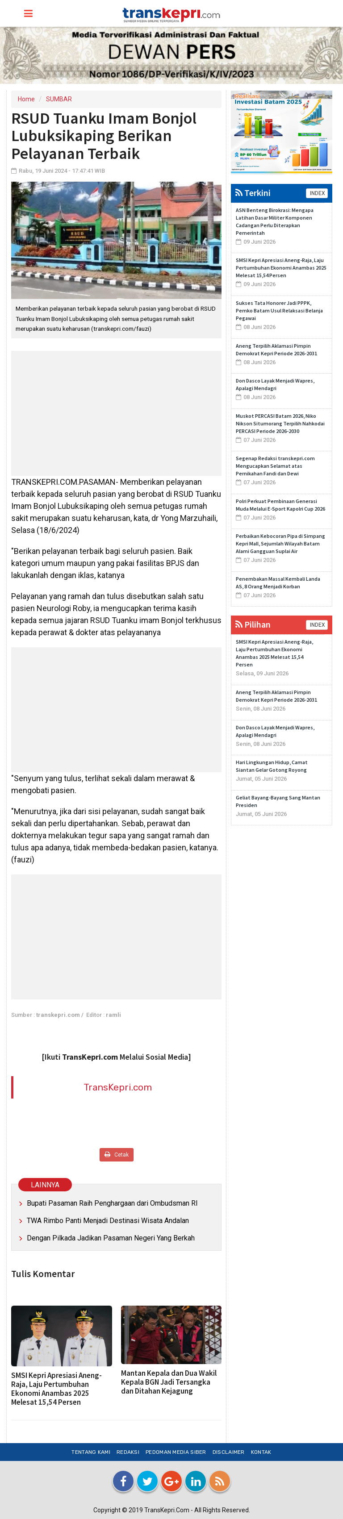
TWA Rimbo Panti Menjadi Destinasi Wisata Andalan (108, 1220)
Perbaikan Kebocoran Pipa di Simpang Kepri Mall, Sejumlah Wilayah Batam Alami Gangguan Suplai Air (280, 543)
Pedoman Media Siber (176, 1452)
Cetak (117, 1154)
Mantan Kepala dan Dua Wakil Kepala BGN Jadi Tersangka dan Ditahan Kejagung (169, 1382)
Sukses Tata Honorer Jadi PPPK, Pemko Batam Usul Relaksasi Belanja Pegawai (279, 310)
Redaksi (128, 1452)
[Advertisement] (116, 413)
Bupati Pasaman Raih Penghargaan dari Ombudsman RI (112, 1203)
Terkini (253, 192)
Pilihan (253, 624)
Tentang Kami (90, 1452)
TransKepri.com (118, 1087)
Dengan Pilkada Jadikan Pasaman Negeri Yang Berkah (111, 1238)
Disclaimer (229, 1452)
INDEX (317, 193)
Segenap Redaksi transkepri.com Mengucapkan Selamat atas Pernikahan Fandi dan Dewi (275, 466)
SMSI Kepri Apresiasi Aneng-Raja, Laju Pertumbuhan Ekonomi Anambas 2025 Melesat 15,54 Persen (56, 1388)
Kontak (261, 1452)
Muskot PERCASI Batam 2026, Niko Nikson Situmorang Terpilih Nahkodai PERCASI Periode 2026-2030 (280, 423)
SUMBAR (59, 99)
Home (26, 99)
